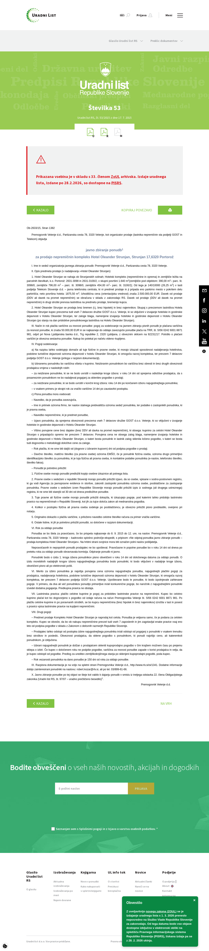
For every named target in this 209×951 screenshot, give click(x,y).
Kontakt (167, 890)
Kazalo (40, 210)
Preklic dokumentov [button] (166, 41)
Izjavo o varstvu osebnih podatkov (131, 829)
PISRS (116, 182)
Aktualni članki (143, 881)
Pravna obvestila (120, 941)
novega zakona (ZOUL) (161, 911)
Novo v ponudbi (90, 881)
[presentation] (105, 812)
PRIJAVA (141, 788)
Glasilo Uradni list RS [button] (126, 41)
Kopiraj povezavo (136, 210)
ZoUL (115, 176)
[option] (105, 107)
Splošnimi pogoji (90, 829)
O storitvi (113, 881)
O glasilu (31, 889)
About (168, 885)
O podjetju (168, 881)
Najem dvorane (62, 900)
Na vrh (166, 703)
